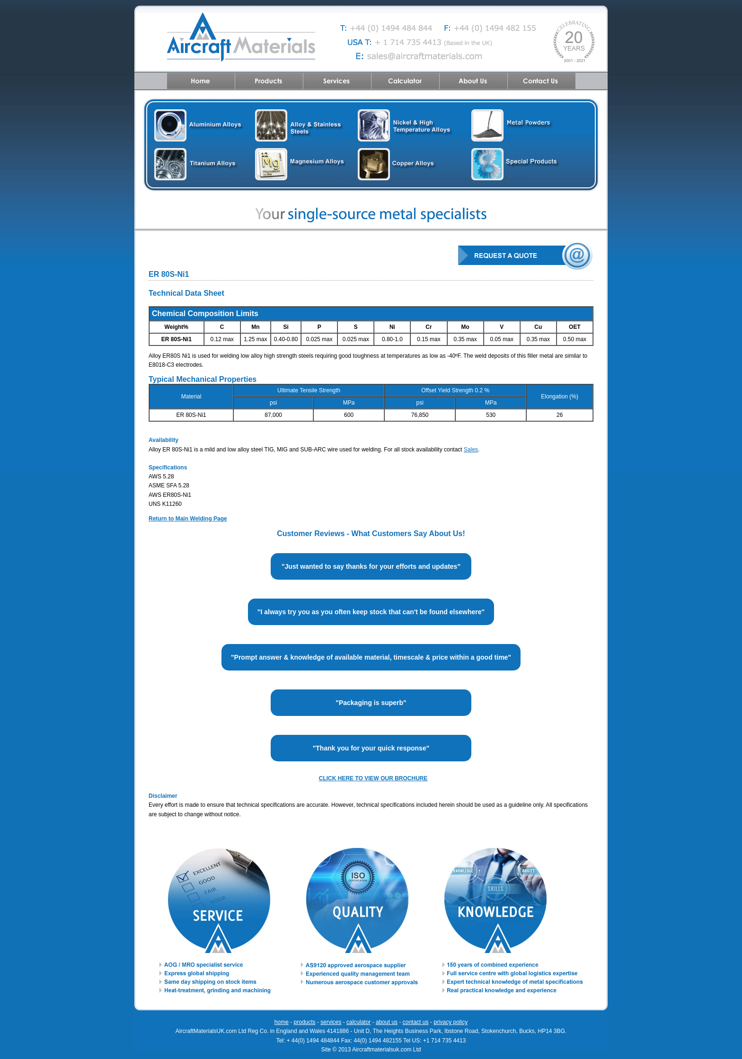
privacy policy (450, 1022)
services (330, 1022)
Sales (471, 449)
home (281, 1022)
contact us (416, 1022)
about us (387, 1022)
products (305, 1022)
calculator (358, 1022)
